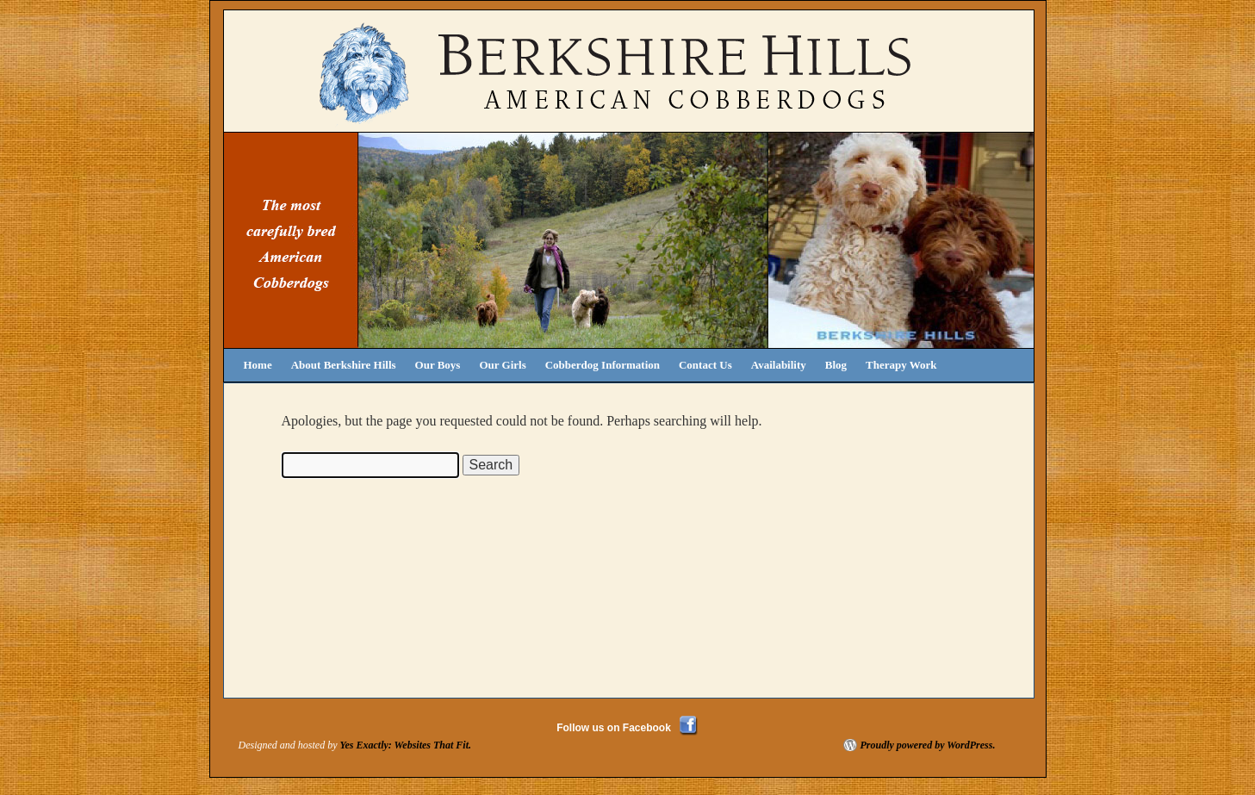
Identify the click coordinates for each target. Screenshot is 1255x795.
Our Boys (438, 364)
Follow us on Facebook (613, 728)
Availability (778, 364)
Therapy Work (901, 364)
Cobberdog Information (602, 364)
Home (258, 364)
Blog (836, 364)
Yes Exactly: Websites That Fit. (405, 745)
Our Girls (502, 364)
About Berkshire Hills (343, 364)
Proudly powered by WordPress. (928, 745)
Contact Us (705, 364)
